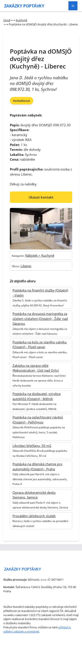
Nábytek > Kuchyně (39, 255)
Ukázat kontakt (41, 197)
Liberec (26, 266)
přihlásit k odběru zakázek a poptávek (37, 629)
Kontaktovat (21, 101)
